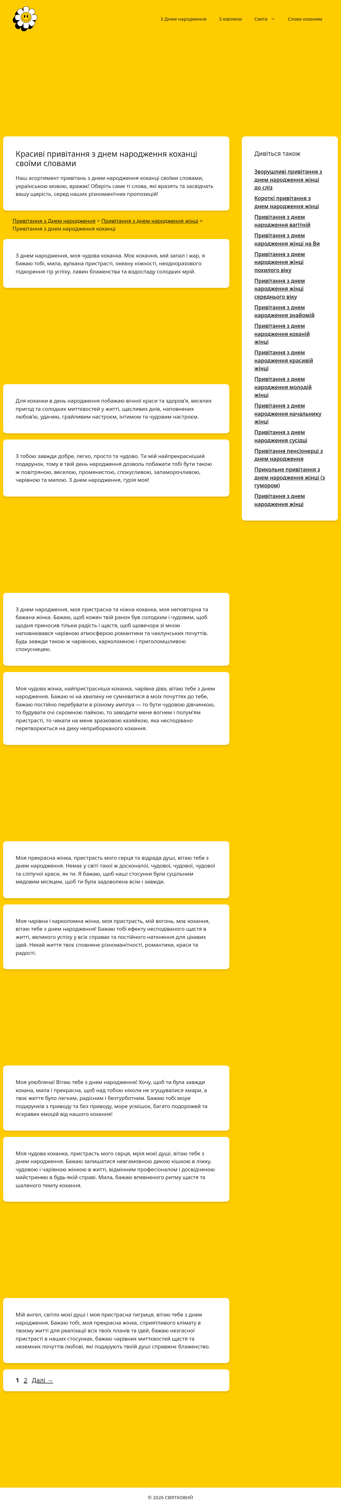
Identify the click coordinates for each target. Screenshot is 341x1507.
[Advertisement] (170, 84)
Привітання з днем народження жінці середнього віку (279, 288)
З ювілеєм (230, 19)
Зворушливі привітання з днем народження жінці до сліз (288, 179)
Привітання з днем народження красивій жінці (283, 360)
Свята (268, 18)
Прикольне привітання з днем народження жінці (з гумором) (289, 477)
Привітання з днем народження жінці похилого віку (279, 262)
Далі (42, 1380)
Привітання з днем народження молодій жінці (283, 387)
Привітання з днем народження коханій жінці (282, 333)
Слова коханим (305, 19)
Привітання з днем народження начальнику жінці (287, 413)
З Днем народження (183, 19)
